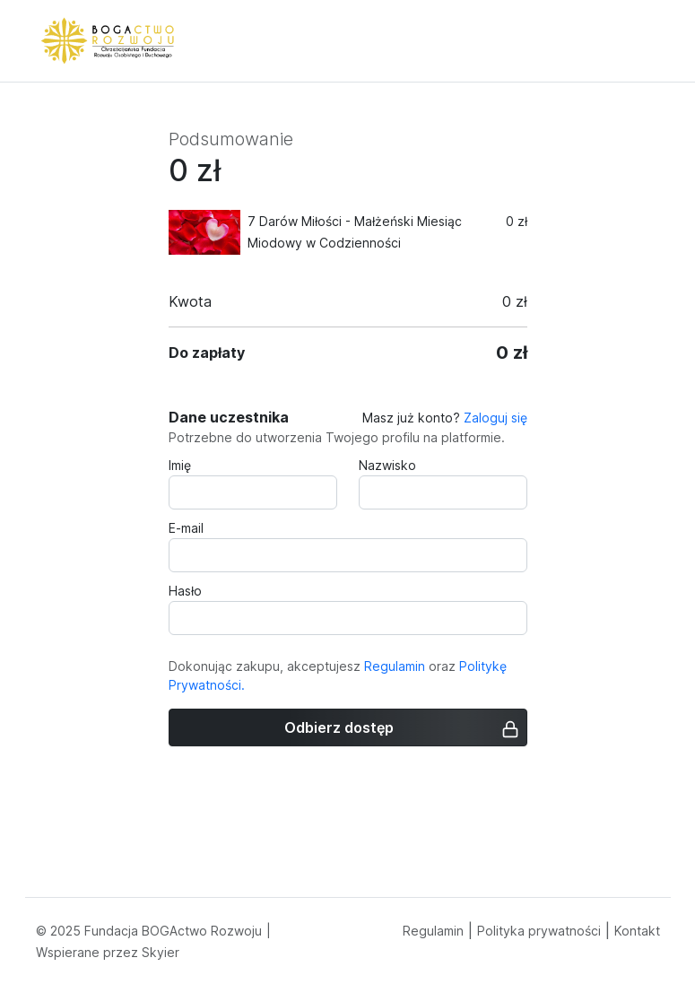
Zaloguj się (495, 417)
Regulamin (394, 666)
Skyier (160, 952)
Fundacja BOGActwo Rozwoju (173, 930)
